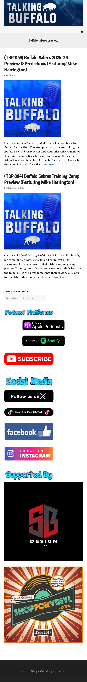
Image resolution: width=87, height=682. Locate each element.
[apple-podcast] (43, 331)
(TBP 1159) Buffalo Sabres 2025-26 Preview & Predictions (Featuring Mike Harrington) (40, 64)
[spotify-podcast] (43, 347)
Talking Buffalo (36, 671)
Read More (49, 164)
